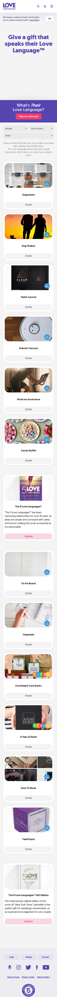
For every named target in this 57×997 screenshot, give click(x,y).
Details (28, 205)
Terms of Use (13, 977)
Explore (28, 536)
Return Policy (43, 977)
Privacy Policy (28, 977)
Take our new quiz (28, 116)
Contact (45, 957)
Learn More (34, 20)
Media (29, 957)
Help (11, 957)
